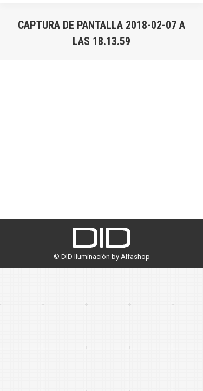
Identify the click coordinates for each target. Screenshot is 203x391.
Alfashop (135, 257)
